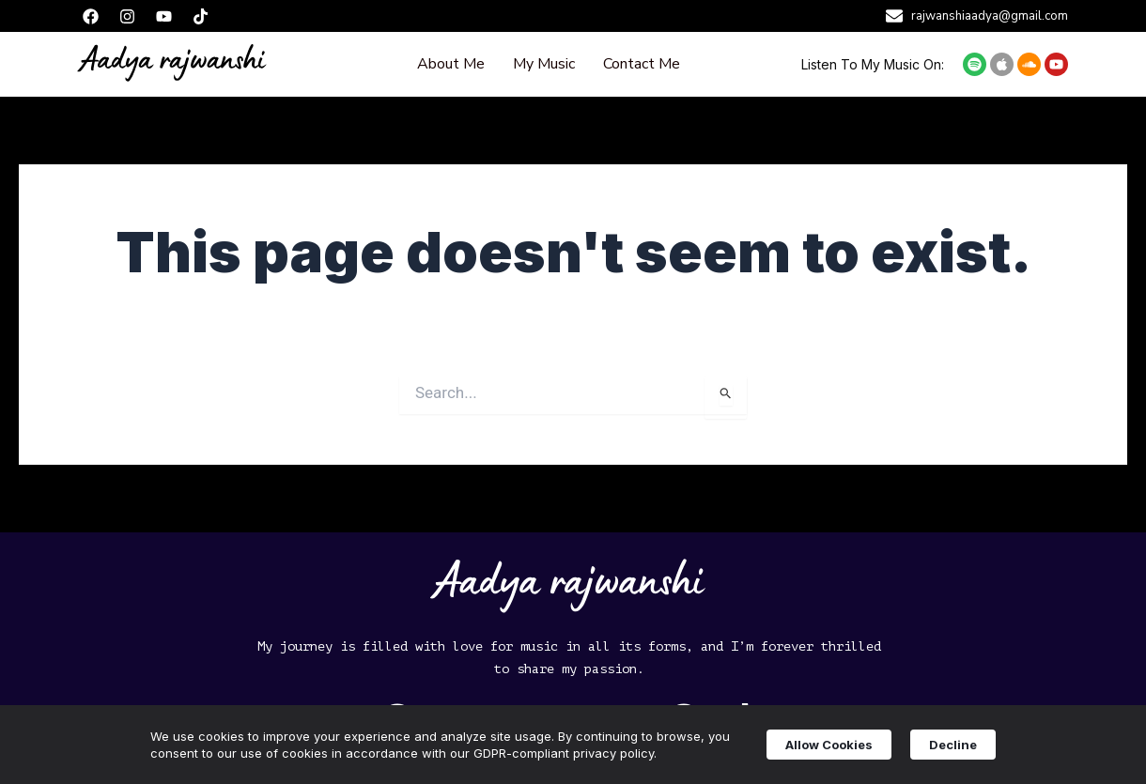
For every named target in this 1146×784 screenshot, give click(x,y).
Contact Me (641, 64)
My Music (544, 64)
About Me (451, 64)
